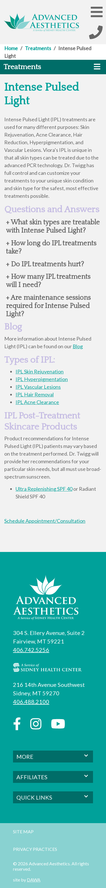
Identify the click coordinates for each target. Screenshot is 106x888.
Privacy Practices (35, 849)
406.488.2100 (31, 701)
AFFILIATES (52, 776)
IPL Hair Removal (35, 394)
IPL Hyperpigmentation (42, 379)
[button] (97, 12)
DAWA (33, 879)
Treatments (38, 48)
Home (11, 48)
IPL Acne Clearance (37, 402)
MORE (52, 756)
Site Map (23, 831)
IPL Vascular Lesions (38, 387)
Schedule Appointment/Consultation (44, 521)
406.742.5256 (31, 649)
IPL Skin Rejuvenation (40, 371)
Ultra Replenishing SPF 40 (44, 489)
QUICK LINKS (52, 797)
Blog (78, 346)
